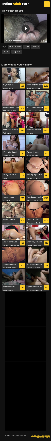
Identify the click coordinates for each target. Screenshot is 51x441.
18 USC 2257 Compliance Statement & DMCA (40, 436)
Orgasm (17, 51)
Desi (26, 46)
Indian (6, 51)
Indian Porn (15, 4)
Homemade (15, 46)
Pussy (36, 46)
